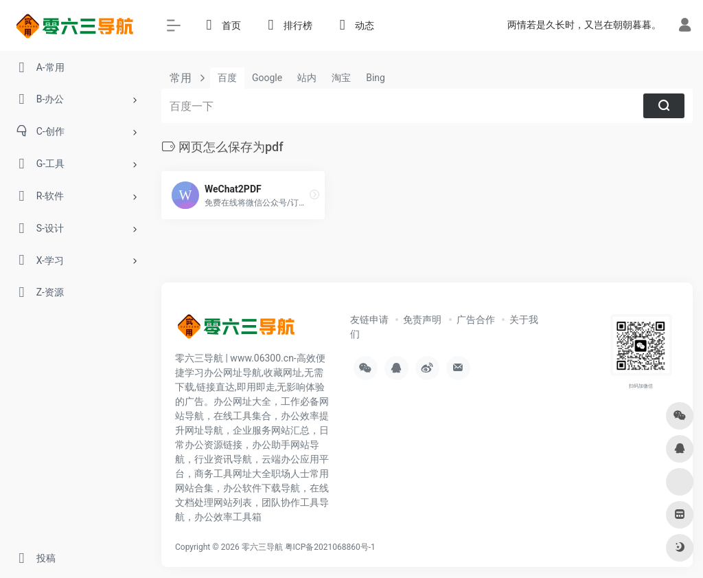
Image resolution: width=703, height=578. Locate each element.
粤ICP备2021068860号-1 (330, 547)
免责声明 (422, 319)
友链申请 (369, 319)
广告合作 (476, 319)
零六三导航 (262, 547)
